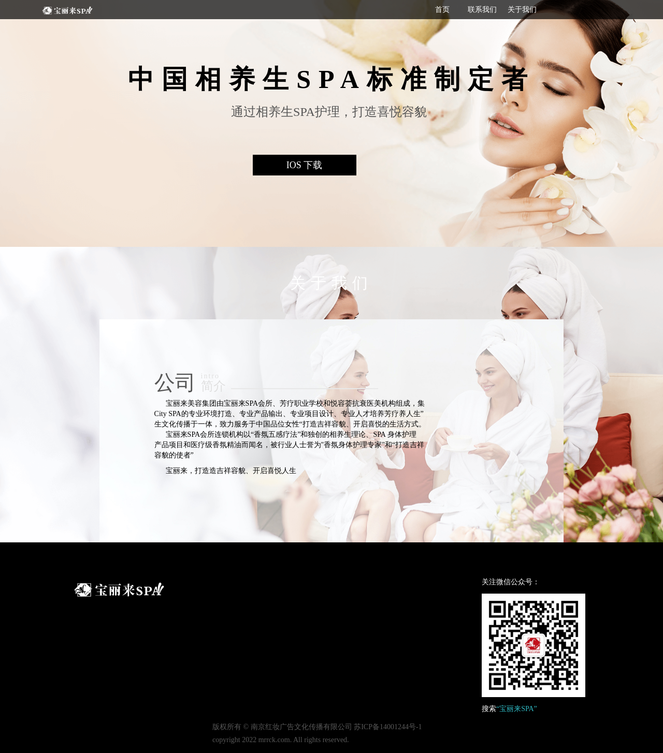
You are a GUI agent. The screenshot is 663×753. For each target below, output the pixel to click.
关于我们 (522, 9)
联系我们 (482, 9)
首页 (442, 9)
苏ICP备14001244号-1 (388, 727)
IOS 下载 (304, 165)
